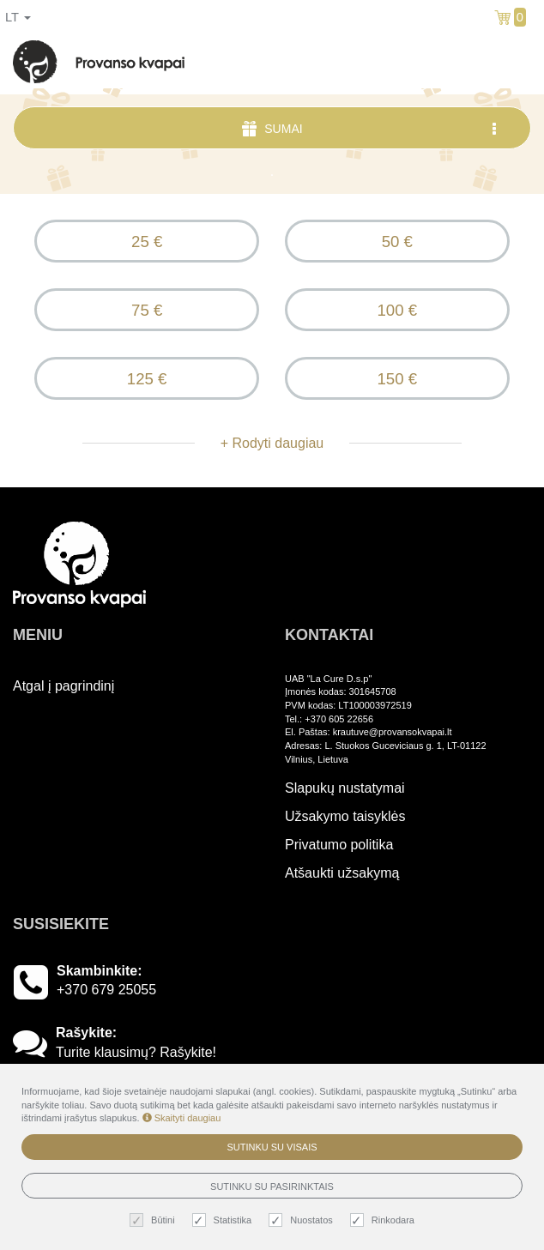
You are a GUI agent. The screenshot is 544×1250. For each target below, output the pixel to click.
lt (18, 17)
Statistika (224, 1220)
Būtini (154, 1220)
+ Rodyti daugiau (272, 443)
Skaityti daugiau (181, 1118)
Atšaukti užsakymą (342, 873)
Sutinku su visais (272, 1147)
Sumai (370, 128)
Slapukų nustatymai (345, 788)
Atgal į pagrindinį (63, 686)
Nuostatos (303, 1220)
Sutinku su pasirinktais (272, 1186)
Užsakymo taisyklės (345, 816)
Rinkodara (384, 1220)
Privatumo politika (339, 844)
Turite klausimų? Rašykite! (136, 1052)
